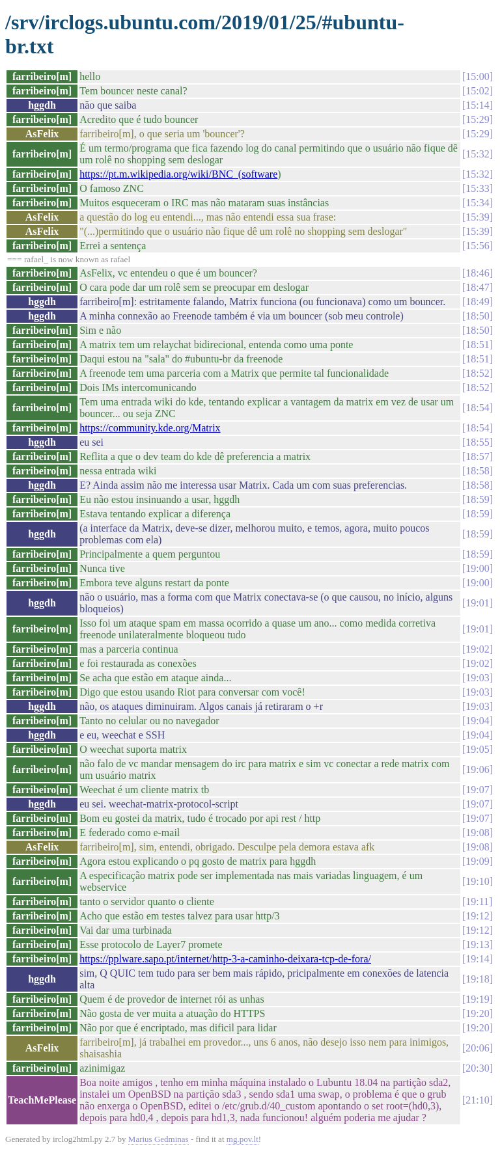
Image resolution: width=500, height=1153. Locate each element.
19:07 (477, 789)
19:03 (477, 677)
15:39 (477, 217)
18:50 (477, 315)
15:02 (477, 90)
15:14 (477, 105)
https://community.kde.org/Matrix (149, 427)
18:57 (477, 456)
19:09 (477, 861)
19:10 (477, 881)
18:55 (477, 442)
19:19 (477, 999)
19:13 (477, 944)
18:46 (477, 272)
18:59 (477, 499)
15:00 (477, 76)
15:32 (477, 153)
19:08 (477, 832)
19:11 (477, 901)
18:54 (477, 407)
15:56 (477, 245)
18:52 (477, 373)
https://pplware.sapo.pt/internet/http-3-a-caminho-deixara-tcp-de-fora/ (225, 958)
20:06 (477, 1047)
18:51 (477, 344)
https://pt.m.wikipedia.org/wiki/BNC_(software (178, 174)
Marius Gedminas (158, 1139)
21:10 (477, 1100)
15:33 (477, 188)
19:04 (477, 720)
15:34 (477, 202)
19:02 (477, 649)
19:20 (477, 1013)
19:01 (477, 602)
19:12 (477, 915)
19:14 (477, 958)
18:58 (477, 470)
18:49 (477, 301)
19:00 (477, 568)
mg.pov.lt (242, 1139)
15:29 (477, 119)
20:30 (477, 1068)
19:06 (477, 769)
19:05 (477, 749)
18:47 (477, 287)
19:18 (477, 978)
